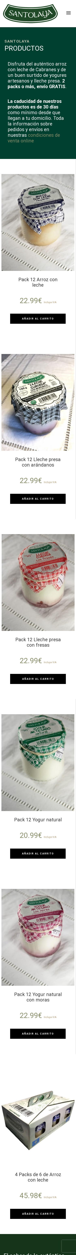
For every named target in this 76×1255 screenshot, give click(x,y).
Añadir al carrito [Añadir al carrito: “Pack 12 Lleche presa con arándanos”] (38, 498)
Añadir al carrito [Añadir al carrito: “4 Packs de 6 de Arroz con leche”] (38, 1213)
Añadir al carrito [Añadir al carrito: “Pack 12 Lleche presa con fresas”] (38, 679)
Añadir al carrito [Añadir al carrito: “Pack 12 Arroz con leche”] (38, 318)
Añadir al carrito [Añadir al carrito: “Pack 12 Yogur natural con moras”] (38, 1033)
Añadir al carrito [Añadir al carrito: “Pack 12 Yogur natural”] (38, 853)
